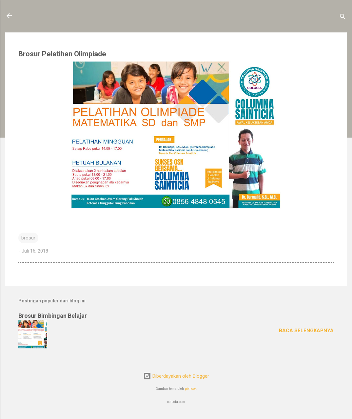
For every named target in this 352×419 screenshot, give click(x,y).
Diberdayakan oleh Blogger (176, 376)
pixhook (191, 389)
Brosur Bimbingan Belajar (52, 315)
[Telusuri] (343, 18)
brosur (28, 238)
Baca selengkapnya (306, 330)
